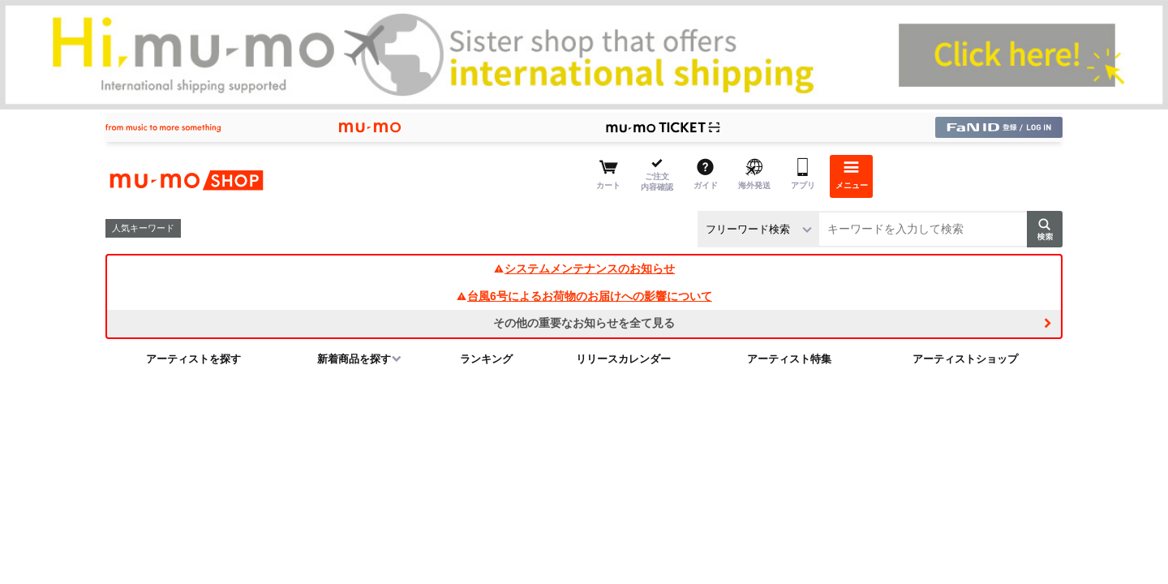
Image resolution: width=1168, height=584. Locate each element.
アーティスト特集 (789, 359)
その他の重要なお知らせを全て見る (584, 322)
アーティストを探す (193, 359)
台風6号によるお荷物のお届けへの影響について (584, 296)
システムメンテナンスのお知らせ (584, 268)
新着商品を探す (354, 359)
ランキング (486, 359)
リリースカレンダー (623, 359)
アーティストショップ (965, 359)
